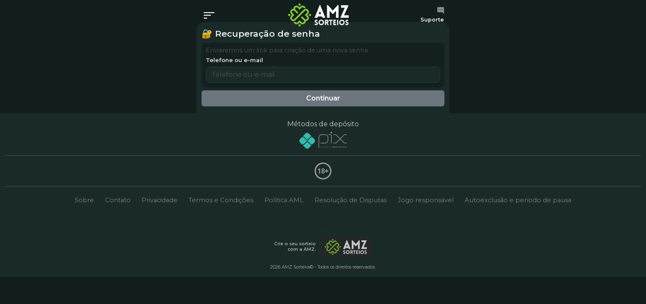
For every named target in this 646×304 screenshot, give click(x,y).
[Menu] (212, 16)
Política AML (284, 200)
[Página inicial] (318, 15)
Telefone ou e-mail (234, 60)
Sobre (84, 200)
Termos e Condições (220, 200)
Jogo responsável (426, 200)
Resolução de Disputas (351, 200)
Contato (118, 200)
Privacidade (160, 200)
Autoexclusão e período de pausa (518, 200)
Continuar (323, 98)
